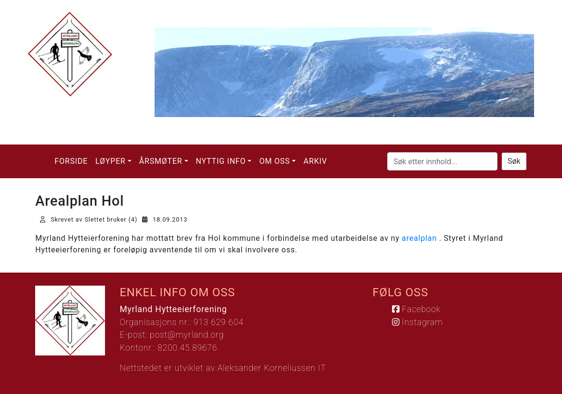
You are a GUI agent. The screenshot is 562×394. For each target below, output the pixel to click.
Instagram (417, 322)
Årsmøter (161, 161)
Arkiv (315, 161)
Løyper (110, 161)
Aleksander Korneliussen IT (272, 368)
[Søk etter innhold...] (442, 161)
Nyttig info (221, 161)
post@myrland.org (187, 335)
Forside (71, 161)
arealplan (419, 238)
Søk (514, 161)
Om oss (274, 161)
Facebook (416, 309)
